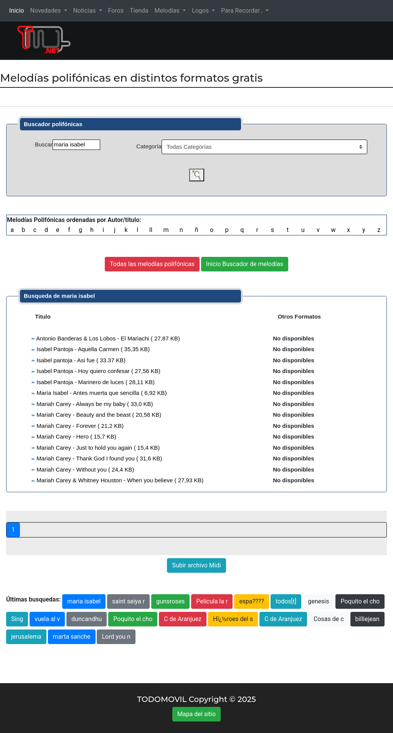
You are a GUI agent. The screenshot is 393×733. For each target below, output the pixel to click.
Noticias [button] (85, 10)
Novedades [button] (46, 10)
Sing (17, 619)
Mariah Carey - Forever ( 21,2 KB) (79, 425)
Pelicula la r (212, 601)
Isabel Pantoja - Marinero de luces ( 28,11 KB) (95, 382)
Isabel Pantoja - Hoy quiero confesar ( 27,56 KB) (97, 371)
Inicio (18, 10)
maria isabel (84, 601)
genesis (318, 601)
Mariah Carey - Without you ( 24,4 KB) (84, 469)
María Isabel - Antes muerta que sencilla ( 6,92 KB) (101, 393)
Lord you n (116, 636)
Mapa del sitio (196, 714)
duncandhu (86, 619)
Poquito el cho (360, 601)
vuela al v (47, 619)
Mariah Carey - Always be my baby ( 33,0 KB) (94, 404)
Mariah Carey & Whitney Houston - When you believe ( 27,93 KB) (119, 480)
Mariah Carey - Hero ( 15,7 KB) (75, 436)
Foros (116, 10)
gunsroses (170, 601)
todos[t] (286, 601)
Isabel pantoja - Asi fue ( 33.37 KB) (80, 360)
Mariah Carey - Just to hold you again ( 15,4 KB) (97, 447)
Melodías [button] (167, 10)
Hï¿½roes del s (233, 619)
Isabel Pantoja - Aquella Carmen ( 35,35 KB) (92, 349)
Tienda (139, 10)
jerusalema (26, 636)
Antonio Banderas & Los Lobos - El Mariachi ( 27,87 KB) (107, 338)
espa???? (251, 601)
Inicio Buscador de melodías (244, 264)
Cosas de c (329, 619)
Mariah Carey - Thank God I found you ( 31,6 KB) (98, 458)
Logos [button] (201, 10)
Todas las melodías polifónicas (152, 264)
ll (150, 229)
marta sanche (72, 636)
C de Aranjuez (182, 619)
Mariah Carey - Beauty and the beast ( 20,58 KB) (98, 414)
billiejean (367, 619)
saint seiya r (128, 601)
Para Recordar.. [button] (242, 10)
